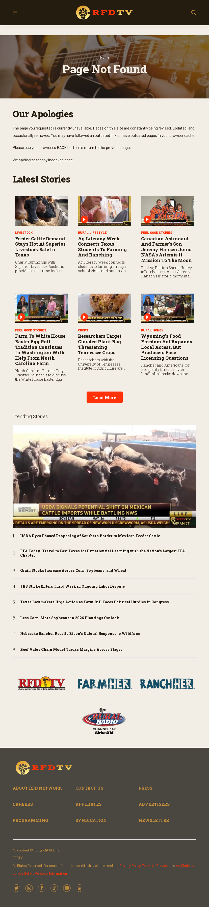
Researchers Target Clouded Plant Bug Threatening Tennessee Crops (99, 344)
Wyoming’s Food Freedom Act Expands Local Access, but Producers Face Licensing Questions (166, 347)
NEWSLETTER (154, 820)
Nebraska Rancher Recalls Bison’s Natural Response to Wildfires (80, 634)
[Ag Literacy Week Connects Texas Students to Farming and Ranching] (104, 211)
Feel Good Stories (156, 232)
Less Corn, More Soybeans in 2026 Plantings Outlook (69, 618)
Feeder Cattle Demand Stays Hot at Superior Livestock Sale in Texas (40, 247)
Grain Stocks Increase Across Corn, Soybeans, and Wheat (73, 570)
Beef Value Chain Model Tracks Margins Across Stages (71, 649)
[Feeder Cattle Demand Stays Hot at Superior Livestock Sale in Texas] (41, 211)
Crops (83, 330)
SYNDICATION (91, 820)
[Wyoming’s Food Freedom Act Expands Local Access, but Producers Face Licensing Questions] (167, 308)
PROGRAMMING (30, 820)
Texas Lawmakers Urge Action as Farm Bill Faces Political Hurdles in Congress (94, 602)
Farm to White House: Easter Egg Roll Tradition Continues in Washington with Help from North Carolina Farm (40, 349)
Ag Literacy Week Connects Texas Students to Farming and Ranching (102, 247)
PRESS (145, 788)
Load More (104, 397)
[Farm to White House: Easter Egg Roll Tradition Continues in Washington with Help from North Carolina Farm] (41, 308)
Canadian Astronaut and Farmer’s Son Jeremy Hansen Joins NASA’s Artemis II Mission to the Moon (166, 249)
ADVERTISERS (154, 804)
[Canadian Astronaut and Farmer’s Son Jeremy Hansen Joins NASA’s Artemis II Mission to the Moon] (167, 211)
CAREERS (23, 804)
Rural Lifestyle (92, 232)
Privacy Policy (129, 865)
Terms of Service (155, 865)
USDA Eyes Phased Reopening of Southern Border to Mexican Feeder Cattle (90, 536)
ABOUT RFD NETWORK (37, 788)
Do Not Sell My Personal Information (40, 873)
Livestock (24, 232)
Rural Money (152, 330)
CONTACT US (89, 788)
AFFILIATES (88, 804)
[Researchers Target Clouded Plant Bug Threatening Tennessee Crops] (104, 308)
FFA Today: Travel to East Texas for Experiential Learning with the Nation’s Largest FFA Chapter (102, 553)
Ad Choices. (185, 865)
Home (104, 57)
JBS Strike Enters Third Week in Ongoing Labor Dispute (72, 586)
